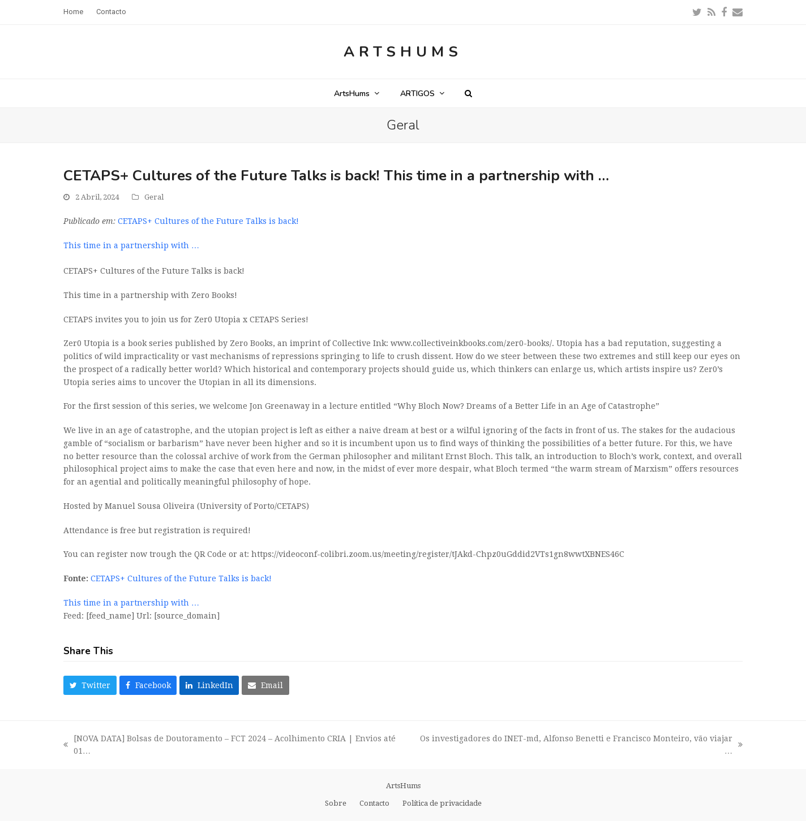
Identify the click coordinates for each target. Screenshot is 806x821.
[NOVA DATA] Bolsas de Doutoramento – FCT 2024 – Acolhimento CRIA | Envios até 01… (229, 746)
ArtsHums (403, 52)
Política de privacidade (442, 803)
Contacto (374, 803)
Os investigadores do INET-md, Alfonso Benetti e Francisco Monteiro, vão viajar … (580, 746)
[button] (468, 93)
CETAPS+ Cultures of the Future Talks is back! (208, 221)
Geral (154, 197)
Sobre (335, 803)
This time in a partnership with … (131, 245)
